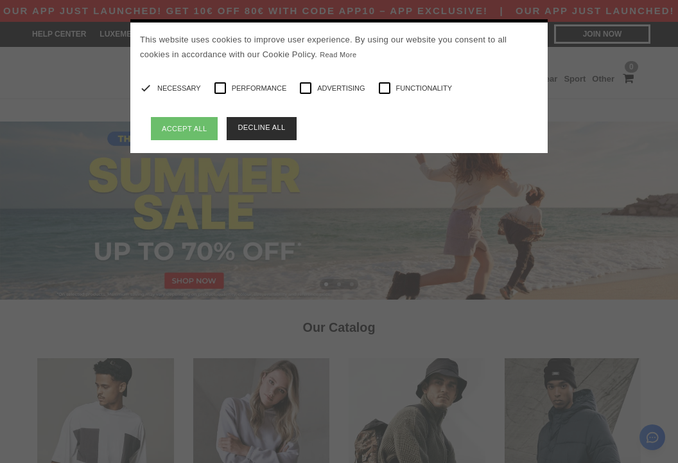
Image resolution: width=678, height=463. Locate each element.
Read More (338, 55)
